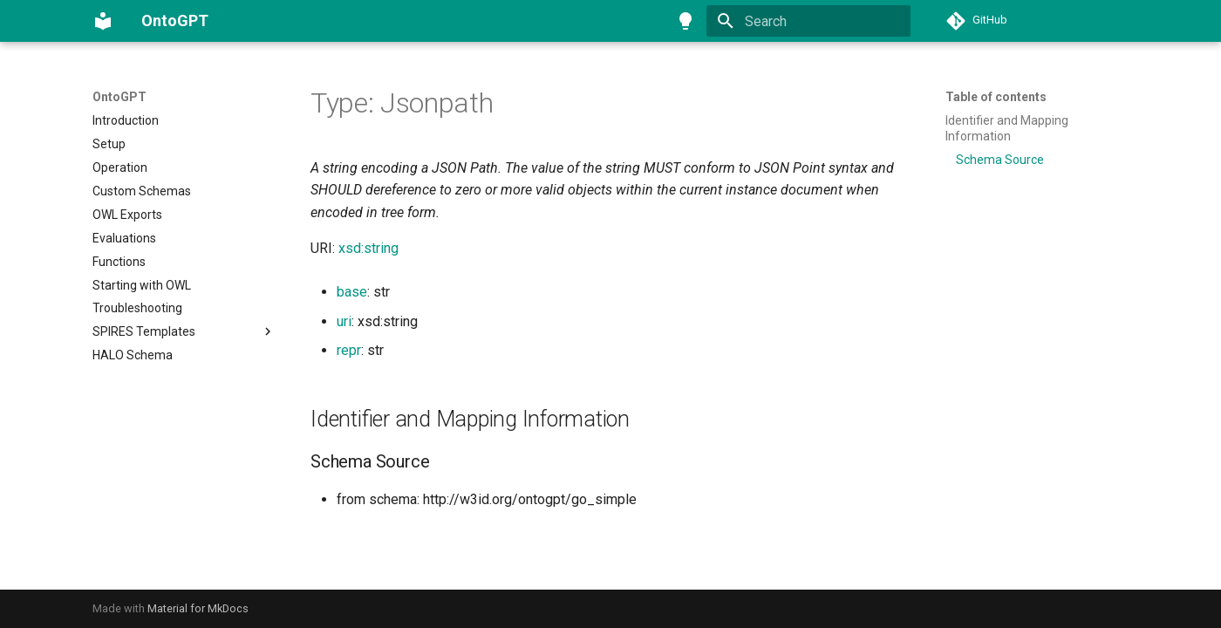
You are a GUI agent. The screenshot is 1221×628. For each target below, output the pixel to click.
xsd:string (368, 248)
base (352, 291)
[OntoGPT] (102, 20)
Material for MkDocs (198, 608)
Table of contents (996, 97)
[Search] (808, 21)
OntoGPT (119, 97)
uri (344, 321)
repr (349, 350)
